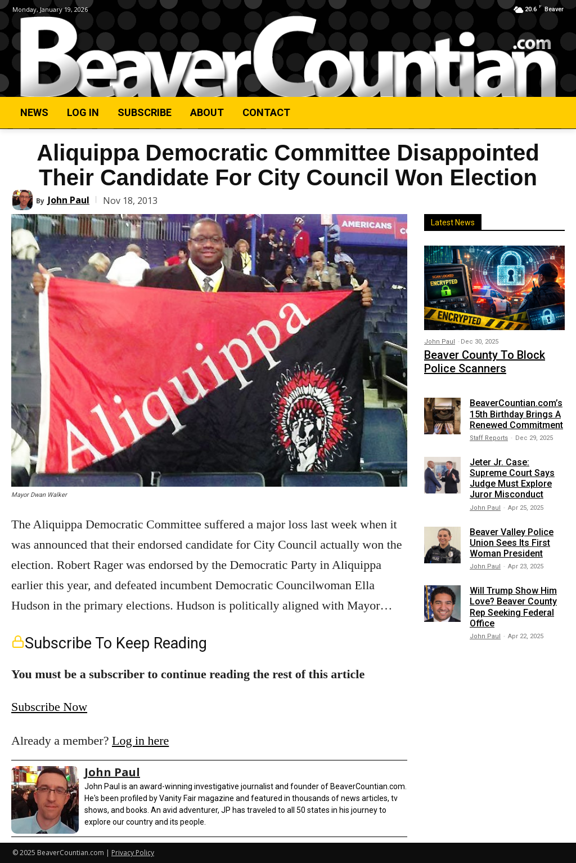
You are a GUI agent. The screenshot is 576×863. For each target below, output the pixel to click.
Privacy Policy (132, 852)
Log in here (140, 740)
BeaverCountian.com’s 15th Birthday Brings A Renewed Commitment (516, 409)
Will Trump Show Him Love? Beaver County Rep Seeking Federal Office (513, 602)
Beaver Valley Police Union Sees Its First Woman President (512, 537)
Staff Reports (489, 432)
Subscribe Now (49, 707)
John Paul (68, 199)
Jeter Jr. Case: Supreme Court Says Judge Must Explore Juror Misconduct (512, 473)
